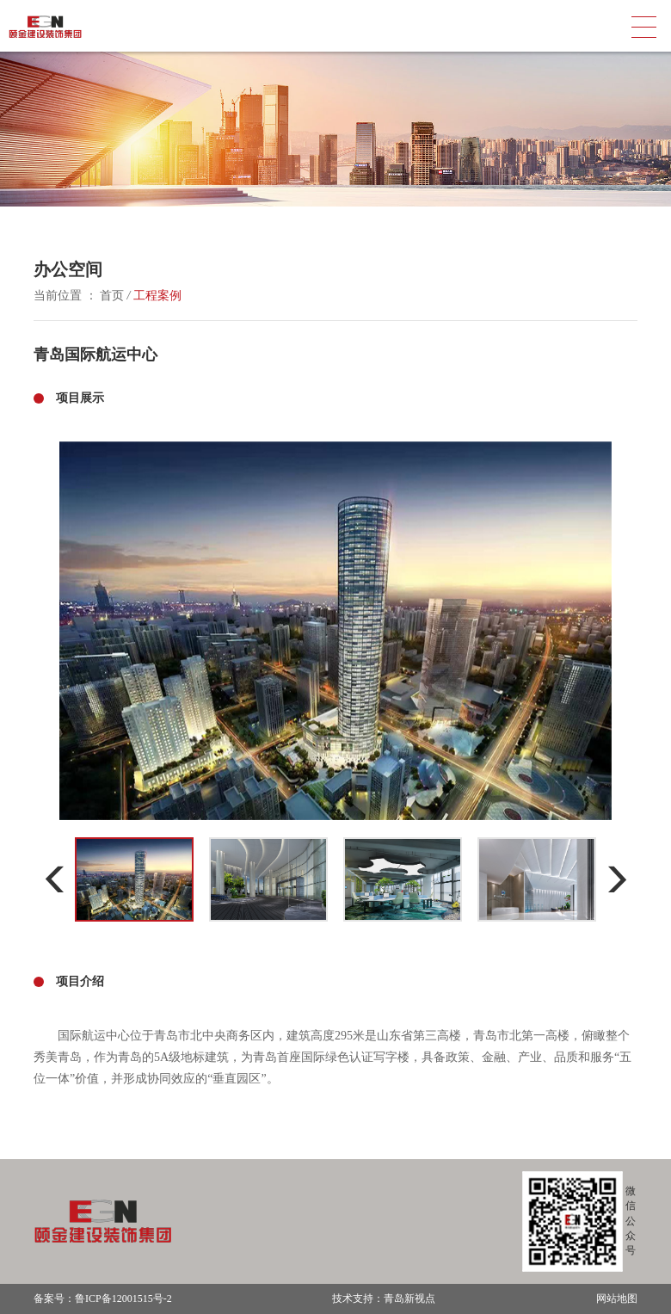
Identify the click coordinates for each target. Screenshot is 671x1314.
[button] (54, 879)
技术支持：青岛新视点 (383, 1298)
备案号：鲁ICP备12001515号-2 (103, 1298)
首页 (112, 295)
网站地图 (616, 1298)
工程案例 (157, 295)
